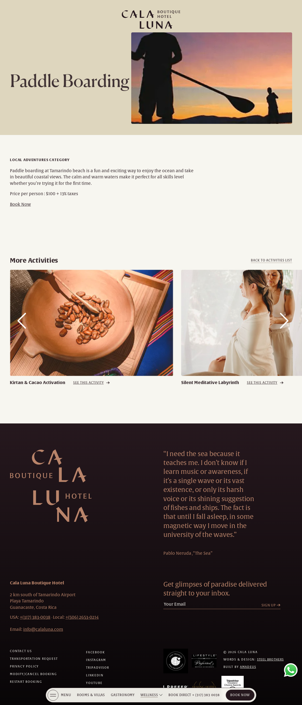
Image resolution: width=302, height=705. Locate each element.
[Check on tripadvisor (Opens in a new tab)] (97, 667)
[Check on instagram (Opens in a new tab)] (96, 660)
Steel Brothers (270, 659)
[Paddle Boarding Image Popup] (211, 78)
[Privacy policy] (24, 666)
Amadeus (248, 667)
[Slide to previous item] (22, 329)
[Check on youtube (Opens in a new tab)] (94, 683)
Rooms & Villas (91, 695)
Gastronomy (123, 695)
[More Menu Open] (53, 695)
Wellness (149, 695)
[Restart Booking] (26, 682)
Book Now (20, 212)
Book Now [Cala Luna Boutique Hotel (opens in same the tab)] (240, 695)
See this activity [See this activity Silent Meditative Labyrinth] (262, 391)
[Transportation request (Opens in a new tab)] (34, 659)
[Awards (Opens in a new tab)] (175, 661)
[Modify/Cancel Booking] (33, 674)
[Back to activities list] (271, 269)
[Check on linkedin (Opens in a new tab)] (94, 675)
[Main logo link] (151, 19)
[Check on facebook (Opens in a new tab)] (95, 652)
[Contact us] (21, 651)
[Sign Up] (272, 605)
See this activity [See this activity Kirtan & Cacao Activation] (88, 391)
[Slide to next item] (284, 329)
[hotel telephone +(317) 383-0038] (35, 617)
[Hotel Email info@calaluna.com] (43, 629)
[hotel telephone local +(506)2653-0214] (82, 617)
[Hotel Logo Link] (50, 485)
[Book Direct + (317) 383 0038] (194, 695)
